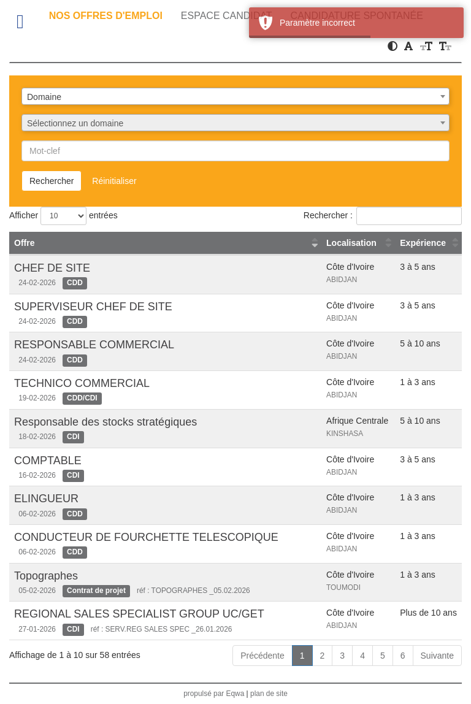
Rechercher (51, 181)
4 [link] (362, 655)
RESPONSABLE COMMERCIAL (94, 345)
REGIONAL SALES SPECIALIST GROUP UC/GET (139, 614)
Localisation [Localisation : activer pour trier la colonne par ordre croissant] (351, 243)
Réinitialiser (114, 181)
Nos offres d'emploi (106, 15)
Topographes (46, 576)
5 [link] (382, 655)
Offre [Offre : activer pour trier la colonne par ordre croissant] (24, 243)
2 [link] (322, 655)
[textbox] (235, 123)
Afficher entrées (63, 216)
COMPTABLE (48, 460)
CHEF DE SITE (52, 268)
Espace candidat (226, 15)
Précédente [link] (262, 655)
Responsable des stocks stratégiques (105, 422)
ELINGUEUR (46, 498)
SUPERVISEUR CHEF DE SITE (93, 306)
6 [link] (402, 655)
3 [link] (342, 655)
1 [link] (302, 655)
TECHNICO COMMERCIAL (82, 383)
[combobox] (235, 96)
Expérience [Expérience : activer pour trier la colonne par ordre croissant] (423, 243)
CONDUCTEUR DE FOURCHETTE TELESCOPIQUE (146, 537)
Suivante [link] (437, 655)
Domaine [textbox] (44, 97)
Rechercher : (383, 216)
